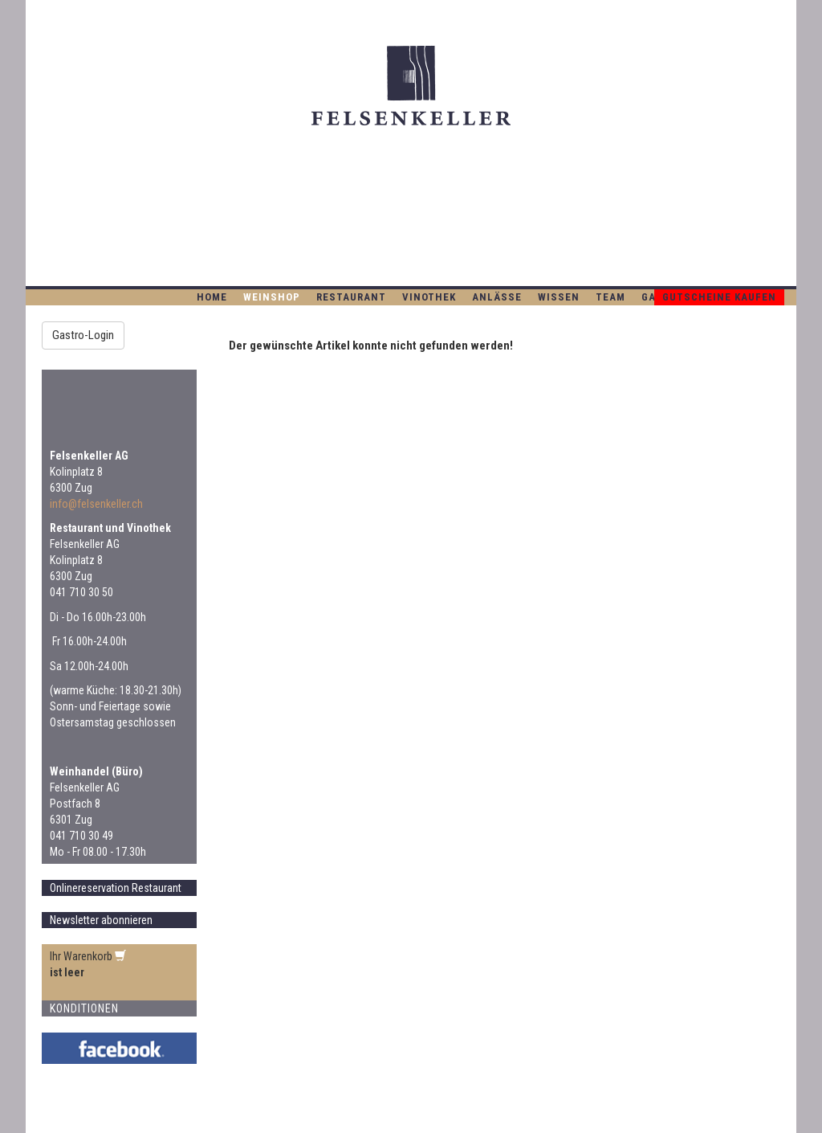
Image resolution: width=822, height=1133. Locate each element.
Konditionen (84, 1008)
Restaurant (351, 297)
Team (610, 297)
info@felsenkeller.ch (96, 503)
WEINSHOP (271, 297)
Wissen (559, 297)
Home (212, 297)
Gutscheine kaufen (719, 297)
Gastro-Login (83, 335)
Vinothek (429, 297)
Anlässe (497, 297)
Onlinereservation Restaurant (115, 887)
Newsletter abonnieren (101, 920)
